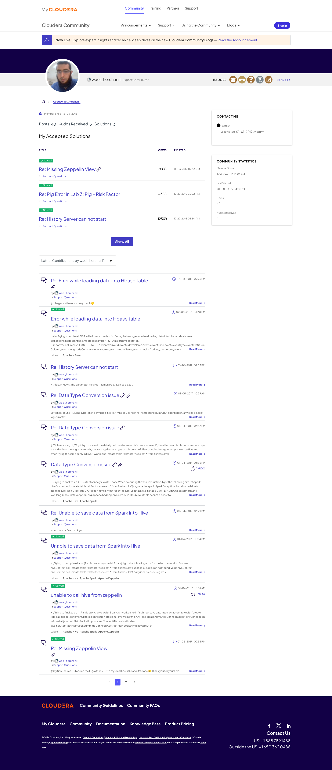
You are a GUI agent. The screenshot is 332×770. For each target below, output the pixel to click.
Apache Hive (70, 501)
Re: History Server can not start (72, 219)
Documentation (110, 723)
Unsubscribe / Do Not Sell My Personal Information (165, 737)
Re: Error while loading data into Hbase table (99, 280)
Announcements (134, 25)
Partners (173, 8)
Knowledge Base (145, 723)
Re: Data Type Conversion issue (85, 395)
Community (134, 8)
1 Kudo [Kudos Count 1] (200, 468)
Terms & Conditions (93, 737)
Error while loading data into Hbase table (95, 319)
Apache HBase (71, 355)
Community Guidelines (101, 705)
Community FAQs (143, 705)
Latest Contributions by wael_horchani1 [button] (72, 260)
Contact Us (278, 733)
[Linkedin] (288, 725)
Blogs (231, 25)
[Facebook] (269, 725)
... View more (196, 303)
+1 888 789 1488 (275, 740)
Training (155, 8)
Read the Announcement (237, 40)
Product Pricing (179, 723)
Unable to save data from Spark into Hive (95, 546)
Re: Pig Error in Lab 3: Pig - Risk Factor (79, 194)
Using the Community (199, 25)
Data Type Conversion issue (81, 464)
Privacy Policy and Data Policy (121, 737)
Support (191, 8)
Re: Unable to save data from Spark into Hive (99, 513)
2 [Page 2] (126, 682)
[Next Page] (134, 681)
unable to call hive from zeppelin (86, 595)
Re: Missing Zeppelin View (68, 169)
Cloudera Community (65, 25)
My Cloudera (53, 723)
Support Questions (54, 176)
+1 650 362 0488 (274, 746)
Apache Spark (88, 501)
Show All (122, 241)
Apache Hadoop (59, 742)
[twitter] (278, 725)
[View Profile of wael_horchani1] (68, 293)
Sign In (282, 25)
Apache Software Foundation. (151, 742)
